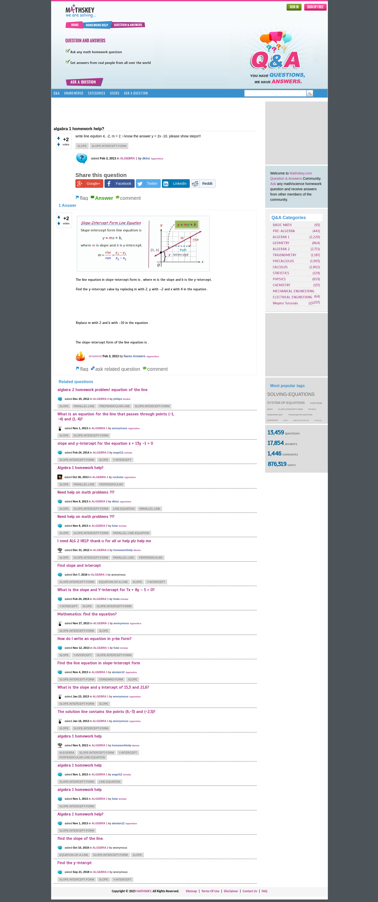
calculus (318, 420)
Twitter (146, 183)
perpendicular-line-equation (82, 757)
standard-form (111, 679)
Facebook (118, 183)
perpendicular (111, 484)
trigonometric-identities (300, 415)
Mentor (137, 550)
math (270, 409)
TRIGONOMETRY (284, 255)
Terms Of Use (210, 891)
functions (316, 403)
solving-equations (291, 394)
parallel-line (84, 406)
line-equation (124, 508)
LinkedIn (174, 183)
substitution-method (301, 420)
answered (95, 356)
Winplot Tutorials (285, 303)
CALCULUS (280, 267)
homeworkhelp (123, 550)
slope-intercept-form (290, 409)
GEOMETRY (281, 243)
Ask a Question (136, 93)
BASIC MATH (282, 225)
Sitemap (191, 891)
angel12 (118, 452)
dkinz (146, 158)
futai (115, 525)
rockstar (118, 477)
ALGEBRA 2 (281, 249)
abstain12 (118, 672)
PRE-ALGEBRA (284, 231)
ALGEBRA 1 (281, 237)
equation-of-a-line (113, 581)
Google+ (88, 183)
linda (116, 598)
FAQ (264, 891)
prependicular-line (114, 406)
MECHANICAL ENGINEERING (293, 291)
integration (272, 420)
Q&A (57, 93)
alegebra (66, 752)
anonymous (119, 428)
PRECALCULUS (283, 261)
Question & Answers (286, 178)
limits (285, 420)
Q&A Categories (288, 217)
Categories (97, 93)
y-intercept (122, 459)
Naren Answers (134, 356)
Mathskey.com (301, 173)
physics (312, 409)
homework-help (275, 415)
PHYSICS (279, 279)
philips (117, 398)
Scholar (128, 453)
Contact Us (250, 891)
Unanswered (73, 93)
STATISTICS (281, 273)
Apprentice (157, 158)
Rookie (126, 399)
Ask (273, 184)
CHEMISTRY (281, 285)
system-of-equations (286, 403)
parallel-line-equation (131, 532)
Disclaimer (231, 891)
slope (82, 145)
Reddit (201, 183)
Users (115, 93)
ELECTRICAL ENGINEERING (292, 297)
